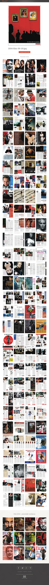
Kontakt (30, 571)
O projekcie (19, 571)
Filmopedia (5, 1)
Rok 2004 (17, 514)
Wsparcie (25, 571)
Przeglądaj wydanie (24, 52)
